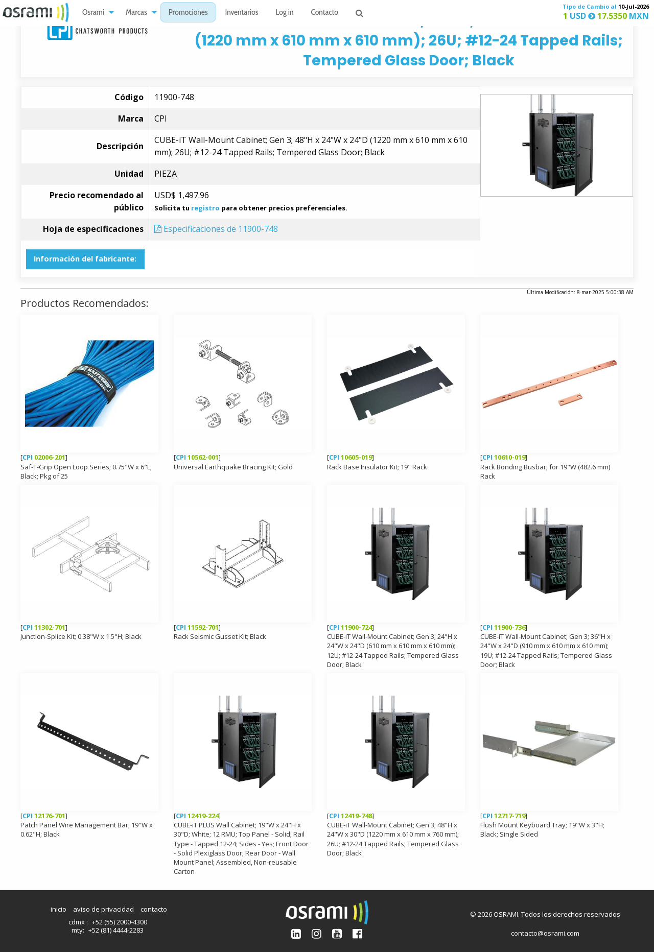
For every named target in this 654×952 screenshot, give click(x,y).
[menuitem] (95, 12)
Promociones (188, 13)
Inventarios (241, 13)
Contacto (324, 13)
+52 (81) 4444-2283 (116, 930)
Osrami (93, 13)
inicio (58, 909)
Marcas (136, 13)
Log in (285, 13)
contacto (154, 909)
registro (205, 207)
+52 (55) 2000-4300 (119, 922)
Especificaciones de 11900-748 (216, 228)
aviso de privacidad (103, 909)
